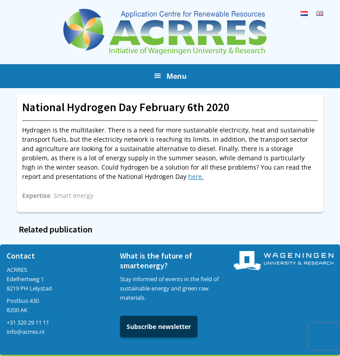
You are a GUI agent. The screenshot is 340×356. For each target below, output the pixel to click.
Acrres (170, 32)
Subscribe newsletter (159, 326)
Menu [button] (176, 76)
